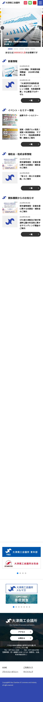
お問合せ (24, 638)
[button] (2, 28)
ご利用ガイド (28, 667)
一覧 (31, 100)
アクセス (24, 632)
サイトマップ (28, 672)
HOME (4, 667)
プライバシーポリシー (10, 672)
